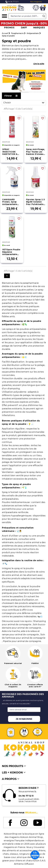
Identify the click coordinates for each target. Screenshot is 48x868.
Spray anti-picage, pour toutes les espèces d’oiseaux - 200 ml (35, 153)
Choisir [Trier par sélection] (24, 102)
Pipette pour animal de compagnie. (22, 641)
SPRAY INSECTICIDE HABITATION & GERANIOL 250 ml (11, 153)
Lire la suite (38, 64)
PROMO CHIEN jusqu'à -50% (24, 23)
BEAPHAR (6, 142)
